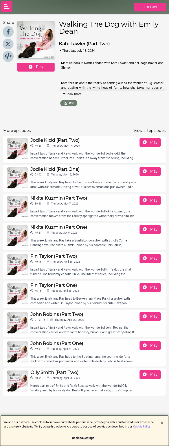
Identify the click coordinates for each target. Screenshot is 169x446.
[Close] (162, 425)
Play (36, 67)
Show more (72, 94)
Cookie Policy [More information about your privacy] (141, 429)
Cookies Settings (83, 440)
